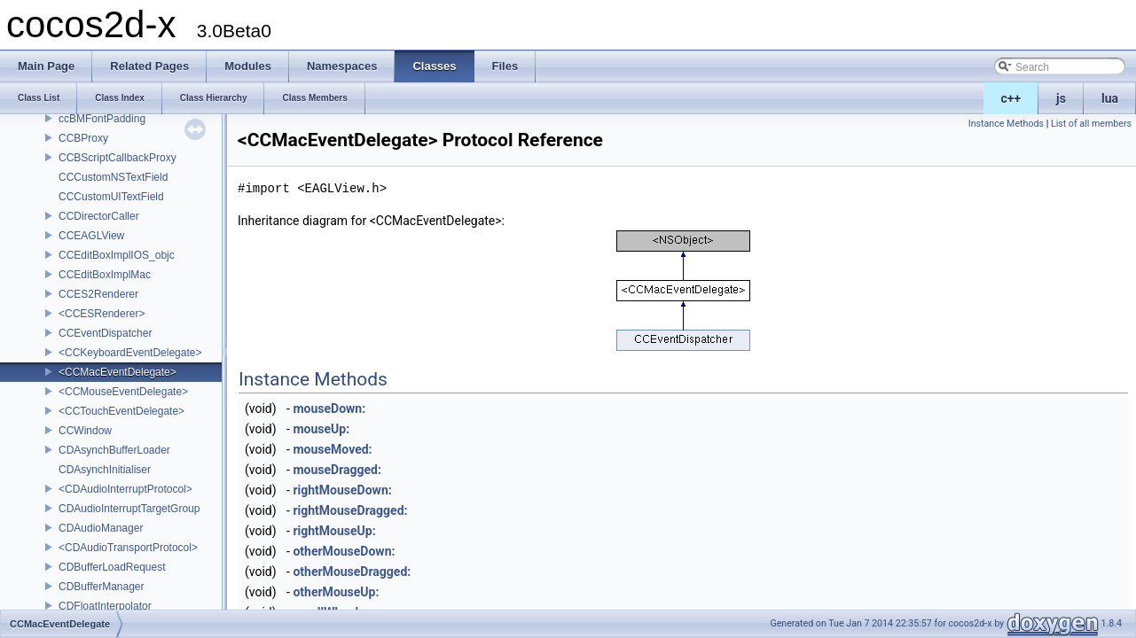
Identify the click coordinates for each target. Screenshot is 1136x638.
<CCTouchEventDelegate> (121, 411)
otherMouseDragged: (352, 571)
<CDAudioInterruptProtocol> (125, 489)
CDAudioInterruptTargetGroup (129, 508)
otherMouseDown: (344, 551)
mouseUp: (321, 429)
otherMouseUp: (336, 592)
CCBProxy (83, 138)
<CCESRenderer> (102, 313)
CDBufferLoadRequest (112, 567)
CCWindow (85, 430)
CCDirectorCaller (99, 216)
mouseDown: (329, 408)
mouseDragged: (337, 470)
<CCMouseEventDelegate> (123, 391)
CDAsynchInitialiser (105, 469)
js (1061, 98)
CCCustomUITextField (111, 197)
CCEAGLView (91, 236)
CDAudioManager (101, 528)
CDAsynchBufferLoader (114, 450)
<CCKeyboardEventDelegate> (130, 352)
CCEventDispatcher (105, 333)
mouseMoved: (332, 449)
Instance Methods (1006, 123)
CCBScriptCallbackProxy (117, 158)
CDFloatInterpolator (105, 606)
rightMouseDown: (342, 490)
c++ (1011, 98)
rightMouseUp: (334, 531)
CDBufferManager (102, 586)
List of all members (1091, 123)
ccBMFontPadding (102, 119)
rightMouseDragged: (350, 510)
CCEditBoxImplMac (105, 274)
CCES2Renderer (98, 294)
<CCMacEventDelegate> (117, 372)
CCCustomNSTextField (113, 177)
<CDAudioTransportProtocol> (128, 547)
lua (1109, 98)
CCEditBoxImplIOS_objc (117, 255)
